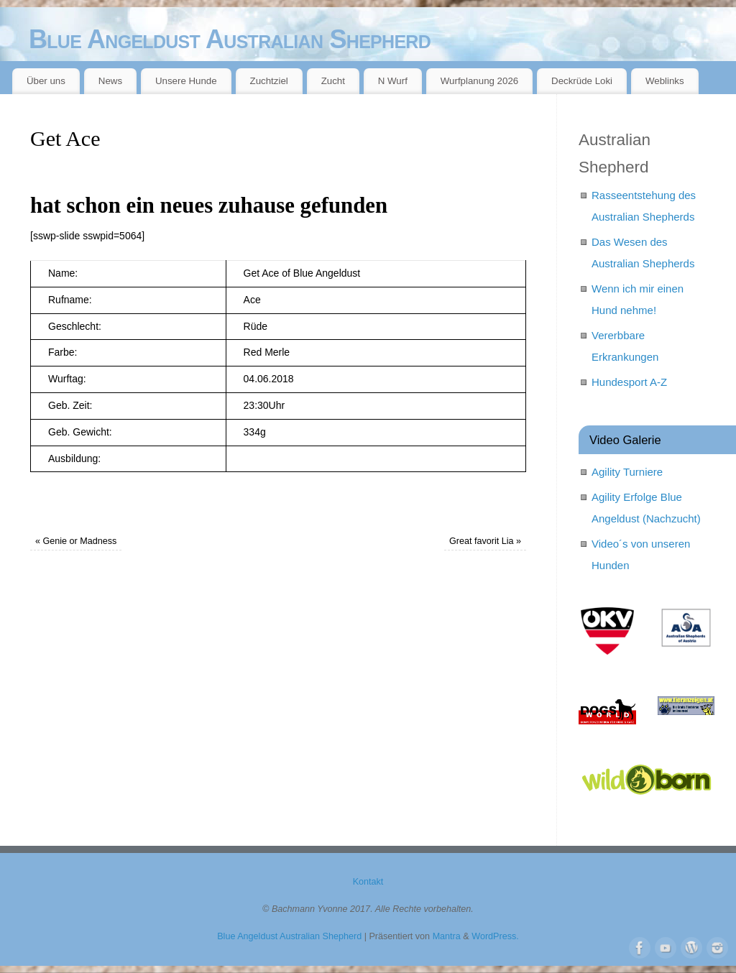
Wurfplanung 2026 (479, 80)
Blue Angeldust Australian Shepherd (230, 39)
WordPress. (495, 936)
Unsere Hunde (186, 80)
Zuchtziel (269, 80)
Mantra (447, 936)
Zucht (333, 80)
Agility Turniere (627, 472)
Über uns (46, 80)
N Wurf (393, 80)
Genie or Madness (75, 541)
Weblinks (664, 80)
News (110, 80)
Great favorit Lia (485, 541)
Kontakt (368, 882)
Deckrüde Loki (581, 80)
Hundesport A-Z (629, 382)
